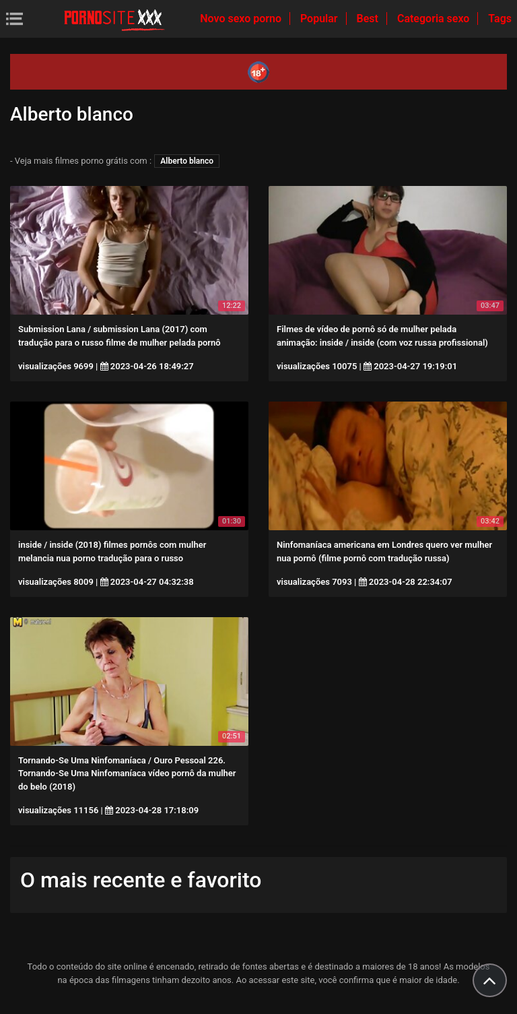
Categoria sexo (434, 18)
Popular (320, 18)
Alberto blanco (186, 161)
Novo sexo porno (242, 18)
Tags (500, 18)
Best (369, 18)
